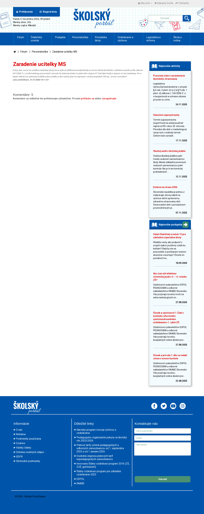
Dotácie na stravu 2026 (165, 187)
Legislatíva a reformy (153, 39)
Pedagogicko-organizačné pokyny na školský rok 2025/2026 (101, 439)
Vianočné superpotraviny (166, 115)
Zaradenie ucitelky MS (64, 51)
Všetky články (23, 447)
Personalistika (80, 37)
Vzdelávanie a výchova (125, 39)
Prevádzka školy (101, 39)
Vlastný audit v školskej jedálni (169, 151)
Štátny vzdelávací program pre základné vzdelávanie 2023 (98, 473)
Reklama (21, 434)
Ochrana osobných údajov (30, 452)
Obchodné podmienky (28, 461)
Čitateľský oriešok (36, 39)
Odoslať (162, 479)
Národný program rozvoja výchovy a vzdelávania (96, 431)
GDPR (19, 456)
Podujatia (60, 37)
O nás (19, 429)
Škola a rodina (177, 39)
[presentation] (158, 463)
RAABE (80, 483)
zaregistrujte (109, 98)
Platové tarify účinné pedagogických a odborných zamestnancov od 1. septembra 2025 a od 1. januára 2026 (100, 448)
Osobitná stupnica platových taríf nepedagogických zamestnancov (94, 457)
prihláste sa (87, 98)
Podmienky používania (28, 438)
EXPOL (80, 478)
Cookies (20, 443)
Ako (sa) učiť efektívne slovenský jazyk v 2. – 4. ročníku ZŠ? (170, 276)
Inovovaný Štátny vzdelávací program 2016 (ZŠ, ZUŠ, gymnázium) (102, 465)
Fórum (20, 37)
